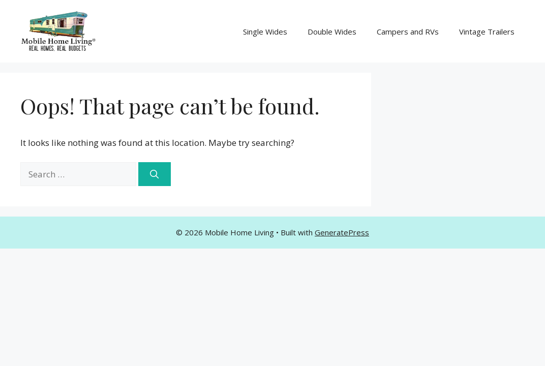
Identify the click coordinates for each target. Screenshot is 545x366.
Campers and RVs (408, 31)
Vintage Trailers (486, 31)
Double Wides (332, 31)
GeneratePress (342, 232)
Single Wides (265, 31)
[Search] (154, 174)
